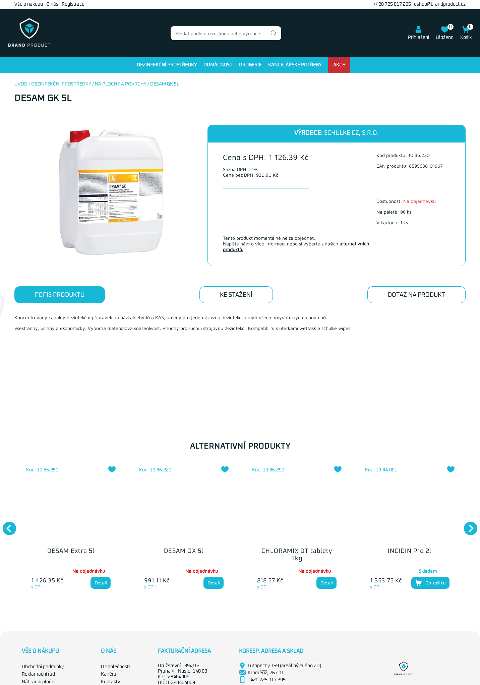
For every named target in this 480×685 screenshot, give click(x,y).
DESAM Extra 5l (71, 551)
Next (467, 525)
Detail (101, 582)
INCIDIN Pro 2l (409, 551)
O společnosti (115, 667)
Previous (6, 525)
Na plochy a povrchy (120, 84)
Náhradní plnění (38, 682)
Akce (339, 65)
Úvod (20, 84)
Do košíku (430, 582)
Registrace (73, 4)
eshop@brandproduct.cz (440, 4)
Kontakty (110, 682)
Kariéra (108, 674)
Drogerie (250, 65)
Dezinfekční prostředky (167, 65)
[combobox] (226, 33)
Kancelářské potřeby (294, 65)
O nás (52, 4)
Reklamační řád (38, 674)
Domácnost (217, 65)
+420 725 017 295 (392, 4)
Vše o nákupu (28, 4)
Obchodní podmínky (43, 667)
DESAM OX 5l (183, 551)
